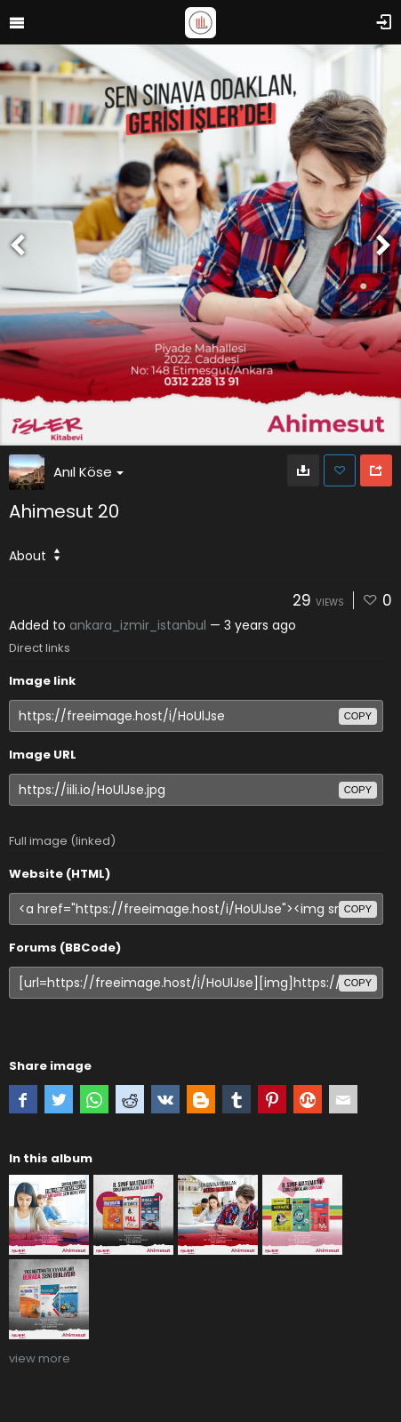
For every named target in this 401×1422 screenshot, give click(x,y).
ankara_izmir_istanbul (137, 625)
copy (358, 716)
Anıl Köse (88, 471)
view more (39, 1358)
